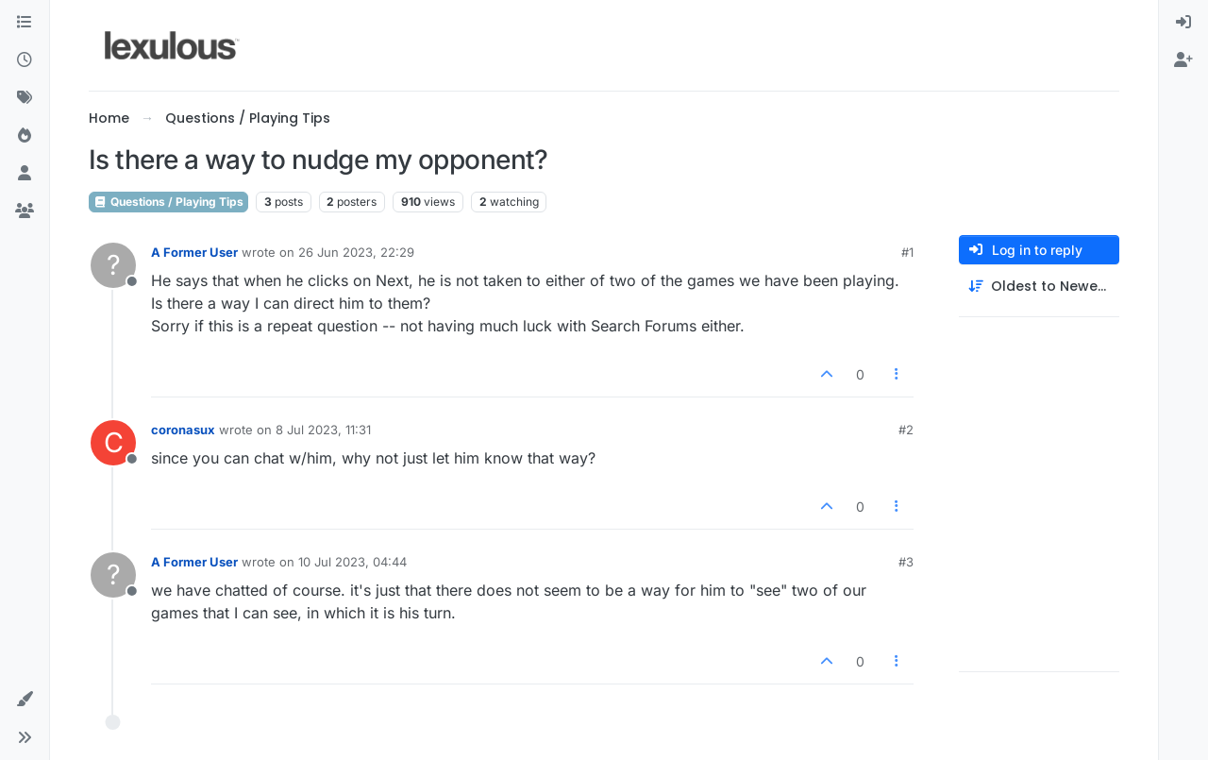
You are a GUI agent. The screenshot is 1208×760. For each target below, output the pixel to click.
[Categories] (25, 23)
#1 (907, 252)
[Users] (25, 174)
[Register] (1183, 60)
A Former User (194, 252)
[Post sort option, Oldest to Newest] (1039, 286)
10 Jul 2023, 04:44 (352, 561)
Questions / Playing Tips (168, 201)
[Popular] (25, 136)
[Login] (1183, 23)
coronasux (183, 429)
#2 (906, 429)
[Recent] (25, 60)
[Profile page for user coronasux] (113, 442)
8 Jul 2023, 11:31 (323, 429)
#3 (906, 561)
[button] (25, 699)
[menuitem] (1183, 23)
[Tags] (25, 98)
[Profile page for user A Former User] (113, 265)
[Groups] (25, 211)
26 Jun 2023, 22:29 (356, 252)
